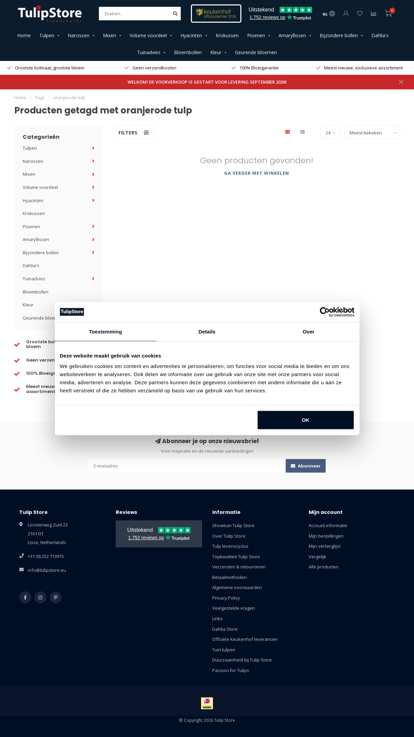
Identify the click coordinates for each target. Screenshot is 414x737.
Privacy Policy (226, 598)
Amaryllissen (292, 35)
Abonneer (306, 466)
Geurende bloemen (256, 52)
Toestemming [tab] (105, 331)
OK (306, 420)
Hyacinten (191, 35)
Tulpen (46, 35)
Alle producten (324, 567)
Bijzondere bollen (339, 35)
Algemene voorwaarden (237, 587)
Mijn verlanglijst (325, 546)
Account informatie (328, 525)
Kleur (215, 52)
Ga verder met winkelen (256, 173)
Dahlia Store (225, 629)
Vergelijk (317, 557)
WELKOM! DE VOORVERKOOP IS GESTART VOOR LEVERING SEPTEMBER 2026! (207, 82)
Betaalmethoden (229, 577)
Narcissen (78, 35)
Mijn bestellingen (326, 536)
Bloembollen (188, 52)
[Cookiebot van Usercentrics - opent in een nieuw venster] (324, 312)
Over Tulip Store (228, 536)
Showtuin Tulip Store (233, 525)
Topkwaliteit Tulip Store (236, 557)
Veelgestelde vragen (233, 608)
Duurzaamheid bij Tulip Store (242, 660)
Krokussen (227, 35)
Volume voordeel (148, 35)
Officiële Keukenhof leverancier (245, 639)
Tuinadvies (148, 52)
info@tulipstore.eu (47, 570)
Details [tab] (207, 331)
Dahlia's (380, 35)
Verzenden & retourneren (239, 567)
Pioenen (256, 35)
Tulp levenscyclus (230, 546)
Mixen (109, 35)
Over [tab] (308, 331)
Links (217, 618)
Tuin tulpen (223, 650)
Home (24, 35)
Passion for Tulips (230, 670)
